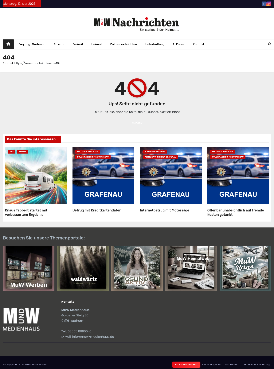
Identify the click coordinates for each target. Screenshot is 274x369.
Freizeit (78, 44)
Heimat (97, 44)
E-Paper (179, 44)
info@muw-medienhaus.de (93, 337)
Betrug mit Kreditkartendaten (96, 210)
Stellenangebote (212, 364)
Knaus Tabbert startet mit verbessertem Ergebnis (26, 212)
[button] (269, 44)
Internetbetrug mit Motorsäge (164, 210)
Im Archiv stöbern (186, 364)
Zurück (137, 123)
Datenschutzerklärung (256, 364)
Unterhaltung (155, 44)
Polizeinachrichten (123, 44)
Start (6, 63)
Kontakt (198, 44)
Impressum (232, 364)
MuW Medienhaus (36, 364)
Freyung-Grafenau (32, 44)
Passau (59, 44)
